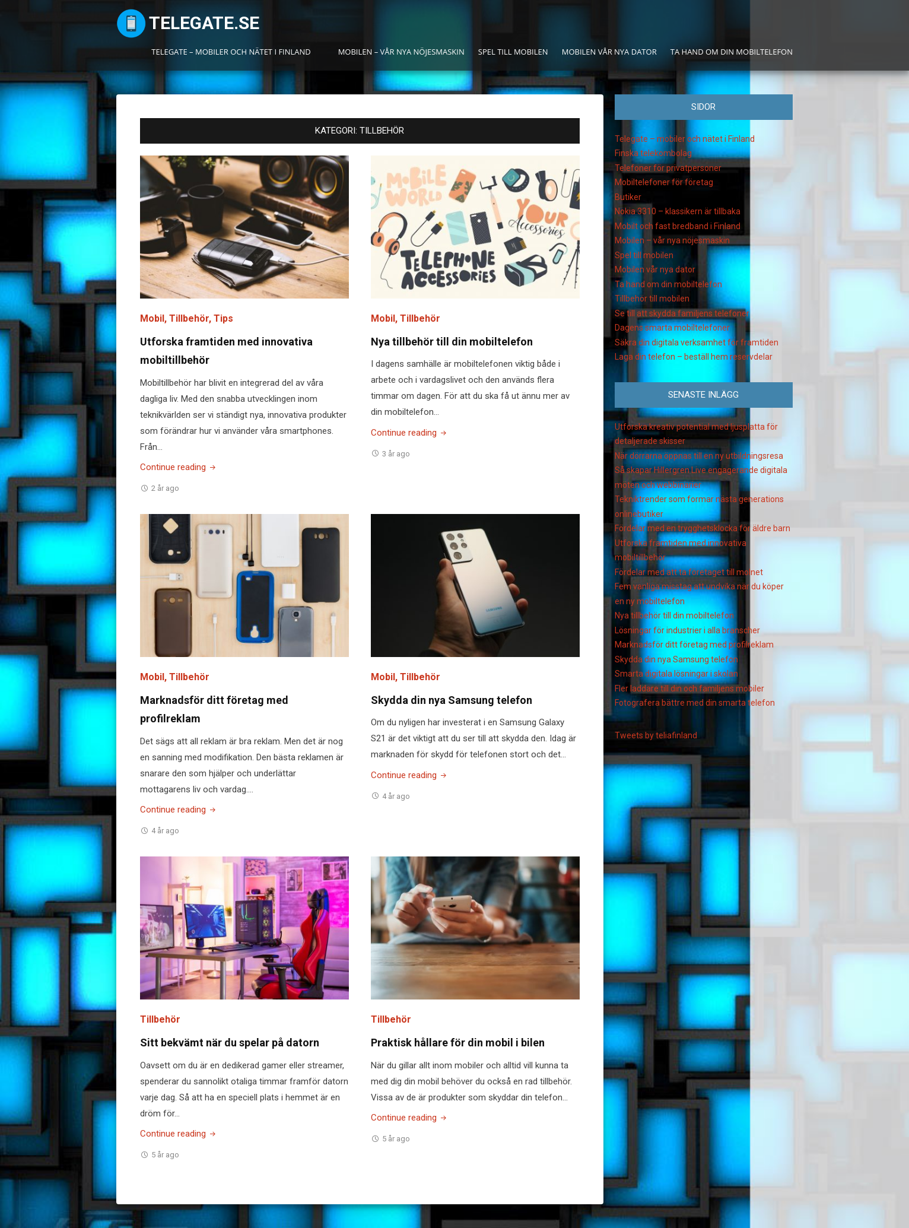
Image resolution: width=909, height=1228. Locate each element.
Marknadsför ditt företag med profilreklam (694, 644)
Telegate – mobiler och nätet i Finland (231, 51)
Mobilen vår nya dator (609, 51)
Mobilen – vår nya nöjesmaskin (401, 51)
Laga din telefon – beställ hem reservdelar (694, 356)
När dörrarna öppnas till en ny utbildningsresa (699, 456)
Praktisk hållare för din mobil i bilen (458, 1042)
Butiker (628, 197)
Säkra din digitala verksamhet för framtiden (696, 342)
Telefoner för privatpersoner (668, 168)
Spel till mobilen (513, 51)
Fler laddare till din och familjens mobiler (689, 688)
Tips (223, 318)
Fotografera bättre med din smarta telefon (695, 702)
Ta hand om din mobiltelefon (731, 51)
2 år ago (165, 488)
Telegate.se (204, 22)
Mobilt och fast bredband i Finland (677, 226)
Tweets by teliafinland (656, 735)
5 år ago (165, 1154)
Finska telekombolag (653, 153)
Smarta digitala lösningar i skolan (676, 673)
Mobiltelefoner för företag (664, 182)
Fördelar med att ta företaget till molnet (689, 572)
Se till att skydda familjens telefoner (682, 313)
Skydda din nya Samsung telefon (451, 700)
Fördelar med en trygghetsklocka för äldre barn (702, 528)
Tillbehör (189, 318)
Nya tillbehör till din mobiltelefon (452, 341)
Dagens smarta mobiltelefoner (672, 327)
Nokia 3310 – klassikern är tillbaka (677, 211)
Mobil (152, 318)
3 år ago (396, 453)
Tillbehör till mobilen (652, 298)
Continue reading (179, 467)
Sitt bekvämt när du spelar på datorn (229, 1042)
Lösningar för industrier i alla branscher (687, 630)
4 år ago (165, 830)
